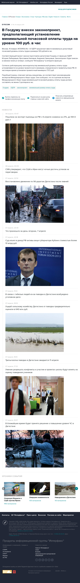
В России (12, 17)
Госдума (6, 88)
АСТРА (5, 557)
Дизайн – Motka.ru (60, 571)
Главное (5, 17)
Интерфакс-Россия (46, 2)
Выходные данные (33, 573)
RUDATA (37, 552)
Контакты (5, 515)
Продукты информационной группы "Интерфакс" (33, 540)
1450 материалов (10, 504)
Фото (69, 17)
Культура (38, 17)
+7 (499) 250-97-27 (14, 535)
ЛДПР (13, 88)
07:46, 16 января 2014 (17, 25)
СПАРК (5, 550)
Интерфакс (40, 9)
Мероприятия (68, 515)
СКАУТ (5, 553)
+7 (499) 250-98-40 (59, 534)
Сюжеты (63, 17)
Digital (50, 17)
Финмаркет (58, 2)
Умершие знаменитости (39, 497)
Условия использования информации (39, 571)
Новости (56, 17)
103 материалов (60, 501)
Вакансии (42, 515)
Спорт (32, 17)
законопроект (22, 88)
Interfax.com (34, 2)
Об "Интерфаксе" (22, 2)
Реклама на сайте (54, 515)
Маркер (5, 555)
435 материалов (35, 501)
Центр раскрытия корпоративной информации (45, 554)
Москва (45, 17)
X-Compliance (7, 551)
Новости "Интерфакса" (42, 548)
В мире (18, 17)
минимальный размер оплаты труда (42, 88)
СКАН (37, 550)
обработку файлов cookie (25, 531)
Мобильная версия (8, 2)
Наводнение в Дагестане (65, 497)
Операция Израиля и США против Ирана (13, 499)
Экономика (25, 17)
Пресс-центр (31, 515)
